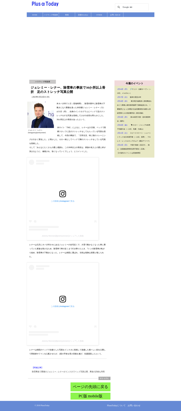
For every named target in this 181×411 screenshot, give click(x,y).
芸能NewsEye (83, 15)
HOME (34, 15)
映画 (67, 15)
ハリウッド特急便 (51, 15)
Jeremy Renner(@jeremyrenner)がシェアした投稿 (63, 236)
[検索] (131, 7)
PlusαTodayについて (116, 405)
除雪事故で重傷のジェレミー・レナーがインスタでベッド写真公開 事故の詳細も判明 (68, 372)
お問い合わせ (115, 15)
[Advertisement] (29, 47)
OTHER (99, 15)
